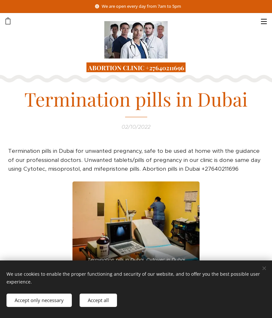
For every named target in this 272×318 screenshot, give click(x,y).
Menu (264, 21)
